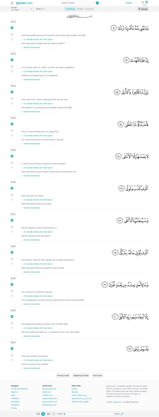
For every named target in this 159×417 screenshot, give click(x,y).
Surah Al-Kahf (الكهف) (80, 402)
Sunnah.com (47, 395)
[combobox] (79, 3)
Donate (74, 389)
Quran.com (117, 402)
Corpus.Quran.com (49, 402)
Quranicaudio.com (49, 389)
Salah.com (46, 392)
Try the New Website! (19, 389)
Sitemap (75, 392)
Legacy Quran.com (49, 398)
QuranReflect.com (49, 405)
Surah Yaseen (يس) (79, 395)
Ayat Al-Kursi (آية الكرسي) (82, 398)
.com (24, 3)
